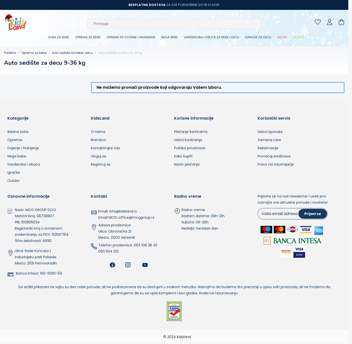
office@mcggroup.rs (136, 217)
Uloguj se (98, 156)
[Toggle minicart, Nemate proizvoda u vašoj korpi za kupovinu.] (341, 22)
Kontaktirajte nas (105, 148)
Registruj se (100, 164)
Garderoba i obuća (23, 164)
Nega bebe (16, 156)
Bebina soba (17, 131)
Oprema (14, 139)
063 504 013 (108, 251)
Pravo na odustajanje (276, 164)
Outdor (13, 180)
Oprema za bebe (33, 53)
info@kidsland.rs (123, 211)
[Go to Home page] (16, 22)
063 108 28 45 (145, 245)
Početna (10, 53)
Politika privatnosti (189, 148)
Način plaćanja (187, 164)
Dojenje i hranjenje (23, 148)
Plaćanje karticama (190, 131)
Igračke (13, 172)
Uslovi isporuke (270, 131)
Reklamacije (268, 148)
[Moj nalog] (329, 22)
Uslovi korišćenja (188, 139)
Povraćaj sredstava (274, 156)
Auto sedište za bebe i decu (72, 53)
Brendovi (98, 139)
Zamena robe (269, 139)
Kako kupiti (183, 156)
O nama (98, 131)
